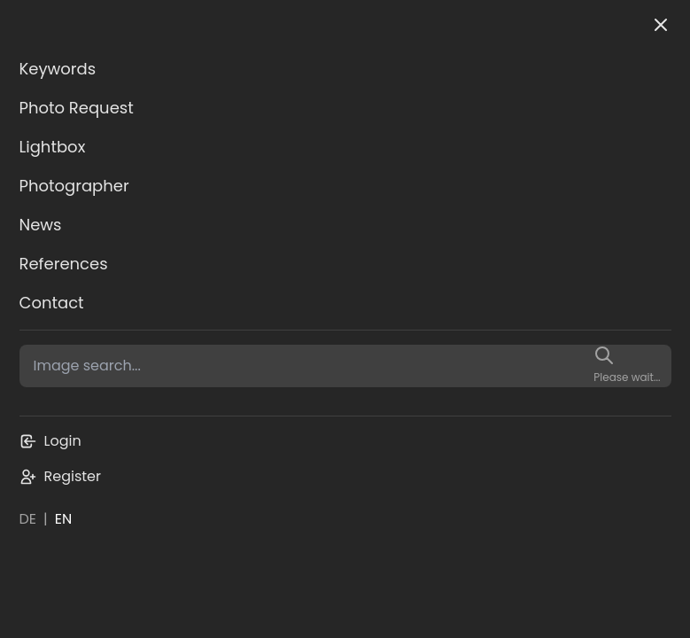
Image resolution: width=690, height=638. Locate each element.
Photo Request (76, 108)
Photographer (74, 186)
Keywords (58, 69)
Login (50, 441)
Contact (51, 303)
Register (60, 476)
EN (63, 519)
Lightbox (52, 147)
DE (28, 519)
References (63, 264)
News (40, 225)
